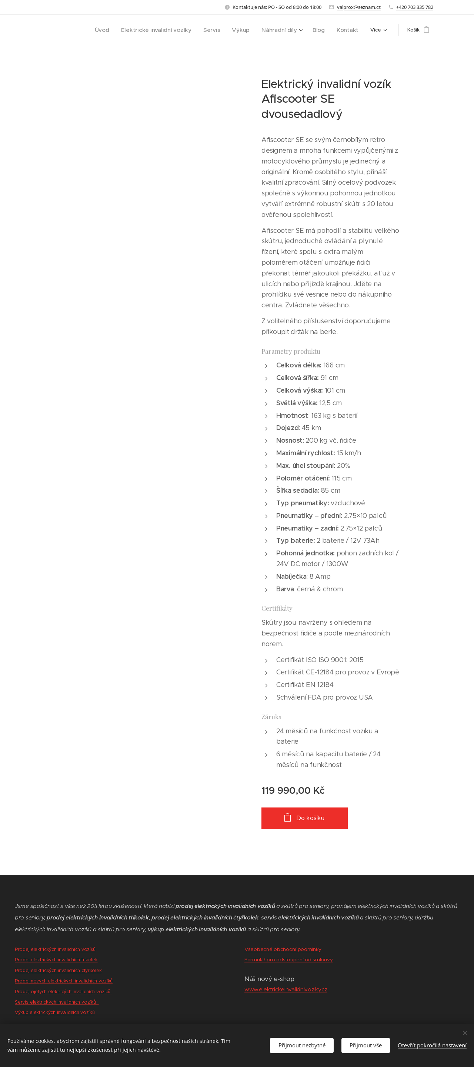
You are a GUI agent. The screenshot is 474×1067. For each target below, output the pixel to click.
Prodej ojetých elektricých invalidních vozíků (63, 991)
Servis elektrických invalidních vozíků (57, 1002)
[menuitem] (125, 30)
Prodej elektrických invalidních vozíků (55, 949)
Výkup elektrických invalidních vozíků (54, 1012)
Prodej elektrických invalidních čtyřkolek (58, 970)
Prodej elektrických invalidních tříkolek (56, 959)
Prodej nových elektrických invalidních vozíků (64, 981)
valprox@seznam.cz (359, 7)
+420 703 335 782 (414, 7)
